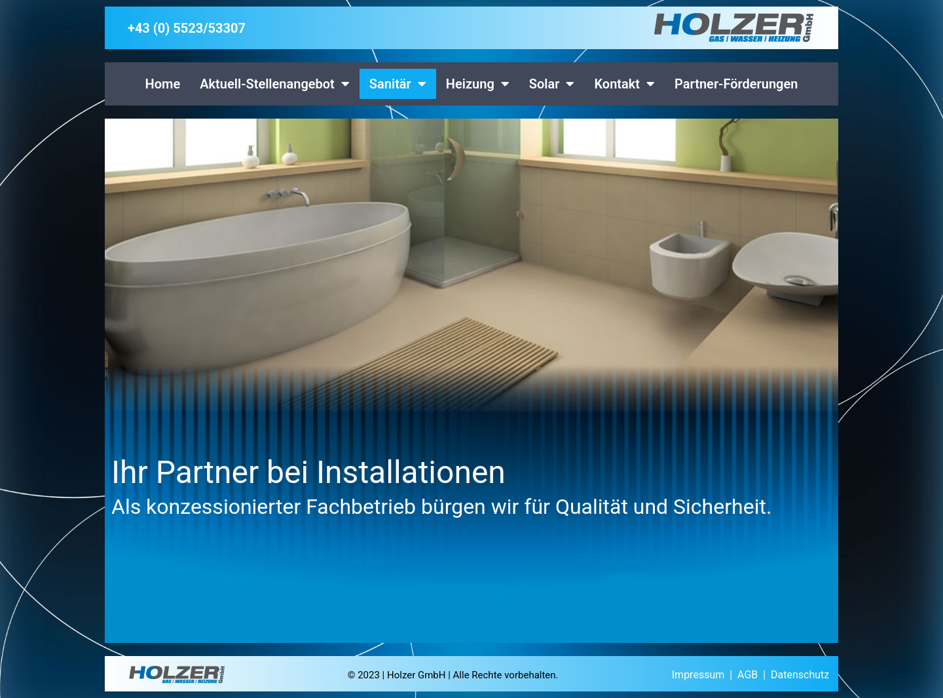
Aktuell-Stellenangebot (275, 84)
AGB (747, 675)
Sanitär (397, 84)
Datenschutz (800, 675)
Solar (552, 84)
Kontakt (624, 84)
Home (163, 84)
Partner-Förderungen (736, 84)
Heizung (477, 84)
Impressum (698, 675)
